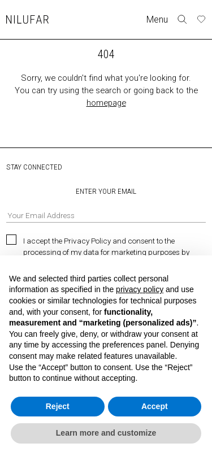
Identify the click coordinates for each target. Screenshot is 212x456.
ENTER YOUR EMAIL (106, 204)
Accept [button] (154, 406)
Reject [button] (58, 406)
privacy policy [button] (139, 289)
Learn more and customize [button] (106, 432)
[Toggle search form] (182, 19)
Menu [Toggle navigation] (157, 19)
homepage (106, 103)
